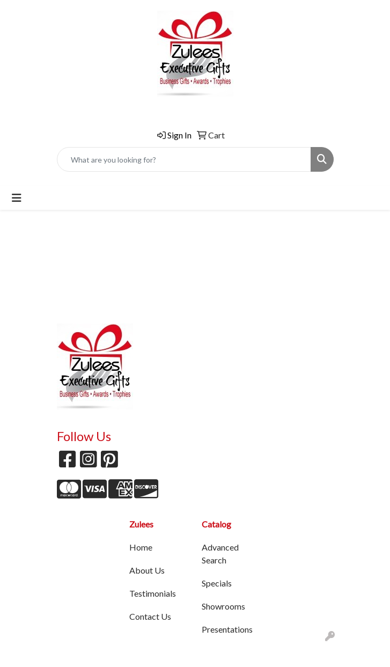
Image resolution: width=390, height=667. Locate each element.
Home (140, 547)
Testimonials (152, 593)
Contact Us (150, 616)
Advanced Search (220, 553)
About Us (147, 570)
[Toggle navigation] (16, 198)
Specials (217, 583)
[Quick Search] (184, 159)
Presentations (227, 629)
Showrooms (223, 606)
